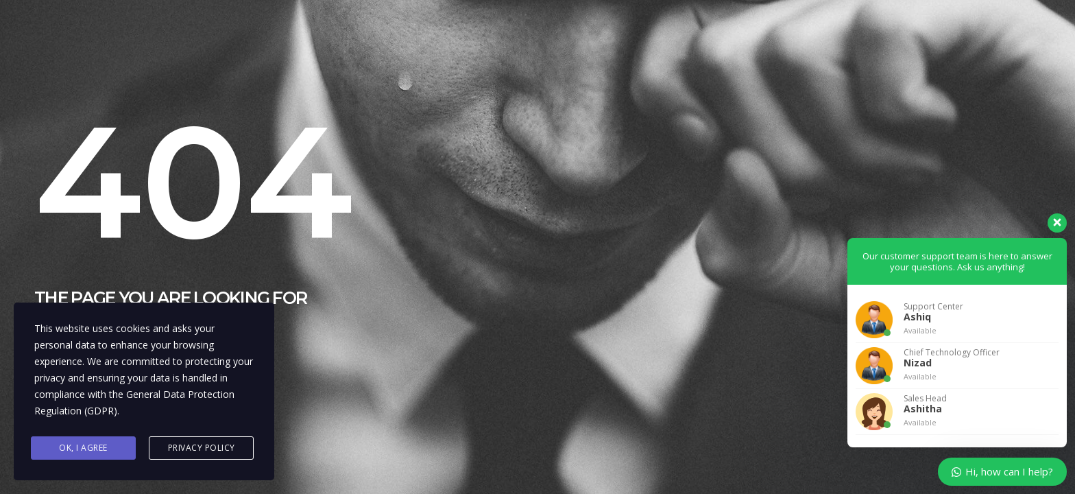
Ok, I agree (83, 448)
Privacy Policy (201, 448)
